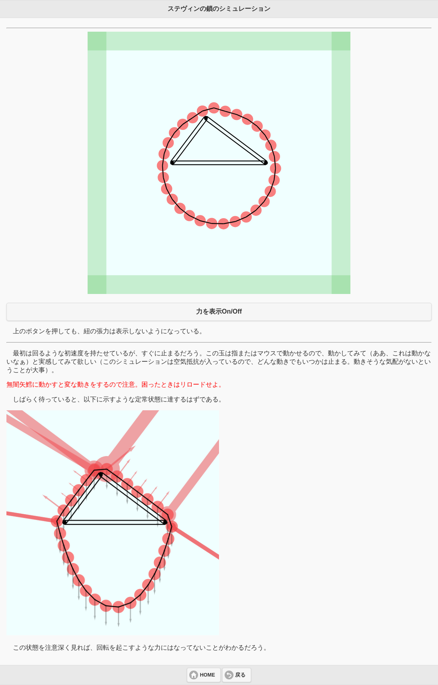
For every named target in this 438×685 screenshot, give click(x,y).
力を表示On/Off (219, 311)
